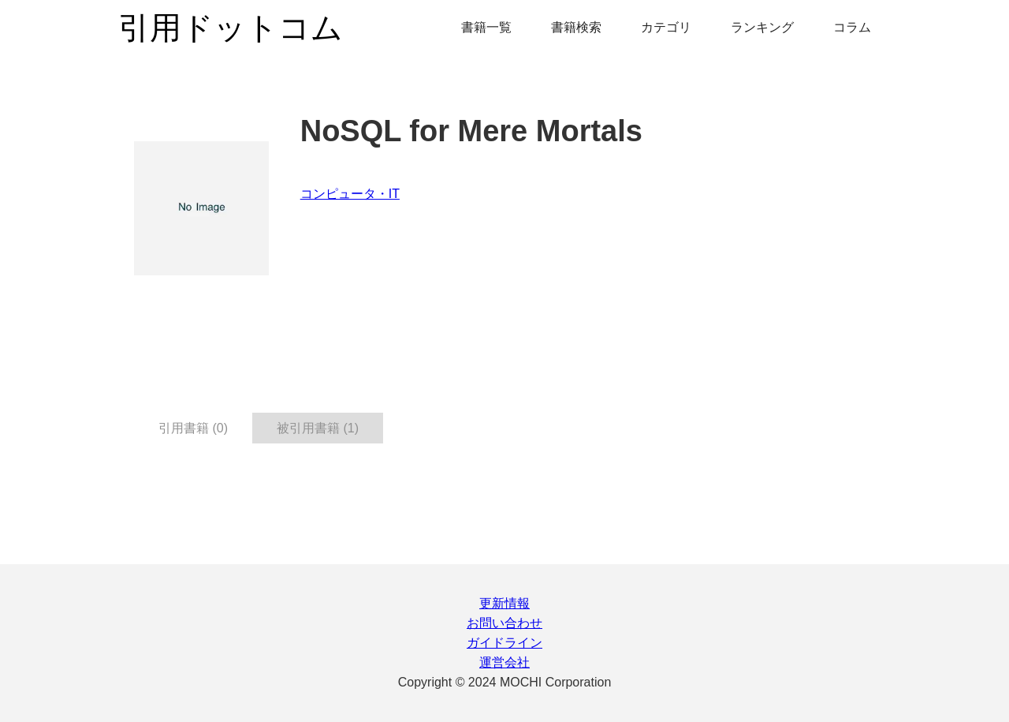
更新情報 (504, 603)
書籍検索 (576, 27)
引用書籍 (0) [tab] (193, 428)
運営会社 (504, 662)
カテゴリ (666, 27)
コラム (852, 27)
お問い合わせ (504, 623)
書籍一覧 (486, 27)
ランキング (762, 27)
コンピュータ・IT (350, 193)
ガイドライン (504, 642)
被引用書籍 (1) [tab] (318, 428)
